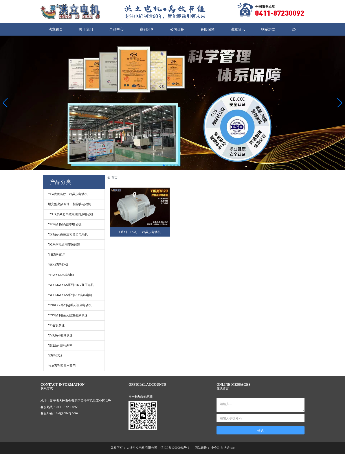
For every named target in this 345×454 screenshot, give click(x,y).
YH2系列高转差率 (60, 345)
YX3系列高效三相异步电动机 (68, 234)
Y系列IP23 (55, 355)
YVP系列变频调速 (60, 335)
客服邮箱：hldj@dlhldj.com (59, 413)
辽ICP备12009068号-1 (174, 447)
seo (233, 447)
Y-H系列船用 (56, 254)
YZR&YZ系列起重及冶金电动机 (70, 305)
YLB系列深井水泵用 (62, 365)
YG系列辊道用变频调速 (64, 244)
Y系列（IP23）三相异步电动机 (140, 232)
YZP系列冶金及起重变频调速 (68, 315)
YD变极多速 (56, 325)
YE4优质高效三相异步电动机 (68, 194)
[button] (164, 165)
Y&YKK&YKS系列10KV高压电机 (71, 285)
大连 (227, 447)
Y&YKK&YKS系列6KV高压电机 (70, 295)
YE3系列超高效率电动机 (64, 224)
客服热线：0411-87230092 (58, 407)
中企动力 (217, 447)
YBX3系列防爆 (58, 264)
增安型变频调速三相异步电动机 (69, 204)
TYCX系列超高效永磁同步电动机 (70, 214)
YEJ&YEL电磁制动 (61, 275)
